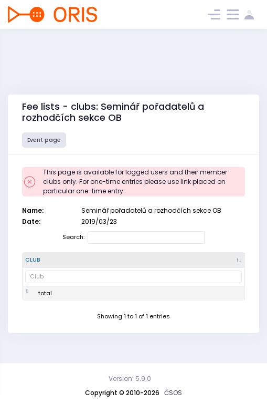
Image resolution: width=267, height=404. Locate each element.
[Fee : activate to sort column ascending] (155, 264)
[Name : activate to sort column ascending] (122, 264)
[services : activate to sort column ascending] (221, 264)
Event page (44, 140)
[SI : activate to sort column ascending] (184, 264)
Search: (133, 237)
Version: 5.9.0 (130, 378)
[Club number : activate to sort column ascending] (81, 264)
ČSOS (173, 392)
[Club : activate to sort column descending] (41, 264)
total (45, 301)
